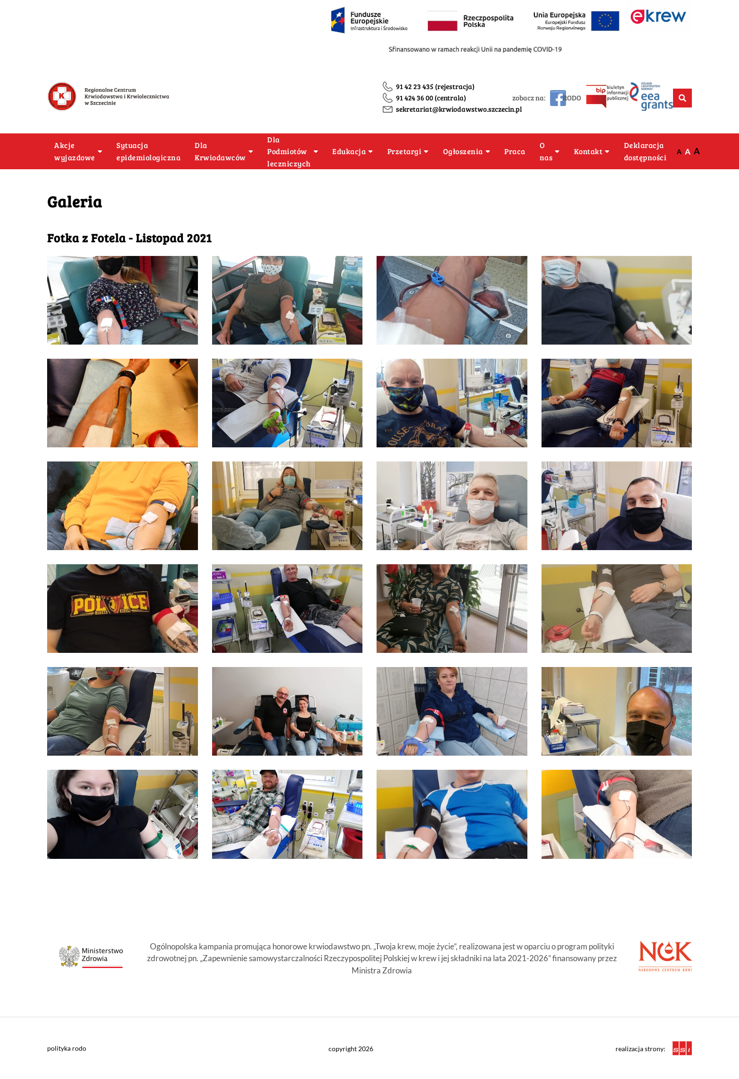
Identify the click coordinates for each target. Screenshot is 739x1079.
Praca (515, 151)
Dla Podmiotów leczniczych (289, 151)
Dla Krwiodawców (220, 151)
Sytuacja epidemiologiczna (148, 151)
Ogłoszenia (463, 151)
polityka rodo (66, 1048)
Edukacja (349, 151)
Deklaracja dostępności (645, 151)
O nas (546, 151)
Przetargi (404, 151)
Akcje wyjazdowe (74, 151)
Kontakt (588, 151)
